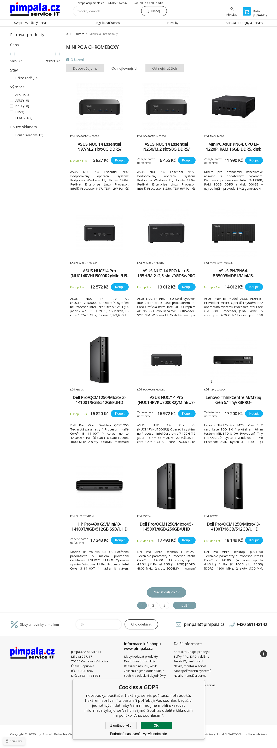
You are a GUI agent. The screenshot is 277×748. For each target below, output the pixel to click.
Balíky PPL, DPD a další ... (191, 656)
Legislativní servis (107, 23)
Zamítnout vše (120, 725)
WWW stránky (205, 734)
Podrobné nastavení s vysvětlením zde (138, 734)
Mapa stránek (257, 734)
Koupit (119, 160)
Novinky (172, 23)
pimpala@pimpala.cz (91, 3)
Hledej (155, 11)
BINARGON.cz (235, 734)
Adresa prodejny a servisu (244, 23)
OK (156, 725)
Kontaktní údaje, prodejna (192, 652)
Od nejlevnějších (124, 68)
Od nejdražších (164, 68)
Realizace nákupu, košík (140, 666)
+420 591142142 (117, 3)
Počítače (79, 34)
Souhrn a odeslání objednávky (145, 675)
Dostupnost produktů (139, 661)
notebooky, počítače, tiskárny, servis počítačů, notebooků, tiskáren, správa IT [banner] (35, 9)
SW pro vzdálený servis (30, 23)
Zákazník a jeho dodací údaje (144, 671)
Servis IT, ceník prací (188, 661)
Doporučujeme (85, 68)
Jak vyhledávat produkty (141, 656)
